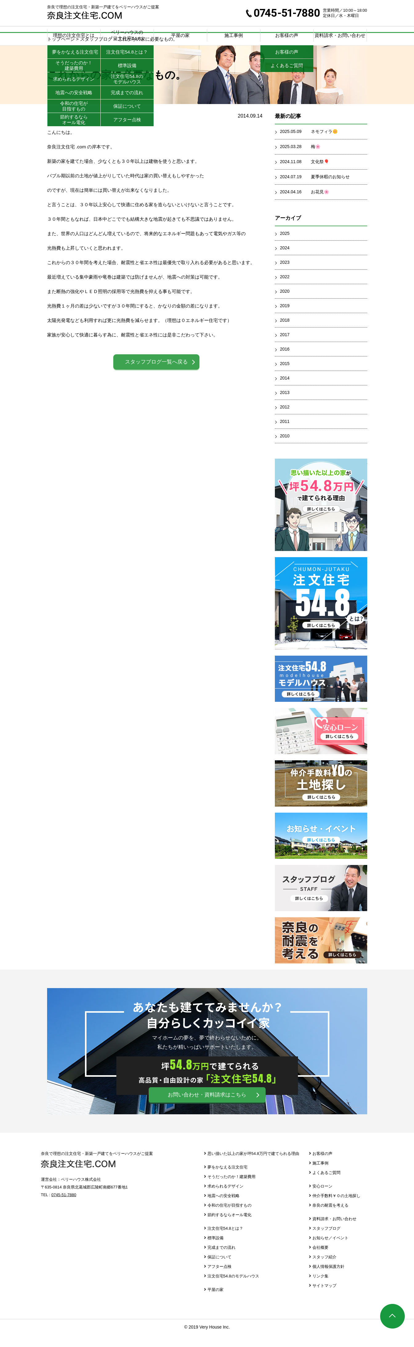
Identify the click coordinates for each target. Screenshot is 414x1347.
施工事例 (233, 35)
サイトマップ (324, 1298)
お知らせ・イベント (321, 848)
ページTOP (392, 1316)
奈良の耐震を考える (321, 953)
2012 (285, 419)
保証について (219, 1269)
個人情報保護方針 (328, 1279)
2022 (285, 289)
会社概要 (320, 1259)
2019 (285, 318)
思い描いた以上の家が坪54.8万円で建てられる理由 (253, 1166)
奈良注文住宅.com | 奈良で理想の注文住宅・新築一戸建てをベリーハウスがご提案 (84, 15)
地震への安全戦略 (223, 1208)
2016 (285, 361)
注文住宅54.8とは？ (225, 1240)
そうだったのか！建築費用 (231, 1189)
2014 (285, 390)
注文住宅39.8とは (321, 615)
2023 (285, 274)
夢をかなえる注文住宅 (227, 1179)
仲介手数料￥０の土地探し (321, 796)
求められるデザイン (225, 1198)
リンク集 (320, 1288)
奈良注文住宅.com (78, 1176)
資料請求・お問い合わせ (340, 35)
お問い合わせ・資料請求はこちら (207, 1107)
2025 (285, 245)
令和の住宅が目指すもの (229, 1217)
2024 (285, 260)
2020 (285, 303)
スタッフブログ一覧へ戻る (156, 374)
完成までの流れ (221, 1259)
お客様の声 (322, 1166)
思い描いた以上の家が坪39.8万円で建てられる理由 (321, 517)
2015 (285, 375)
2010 (285, 448)
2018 (285, 332)
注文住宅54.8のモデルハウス (233, 1288)
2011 (285, 433)
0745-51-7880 (283, 13)
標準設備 (215, 1250)
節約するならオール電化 (229, 1227)
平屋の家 (180, 35)
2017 (285, 346)
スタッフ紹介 (324, 1269)
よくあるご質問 (326, 1185)
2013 (285, 404)
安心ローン (321, 743)
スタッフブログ (321, 900)
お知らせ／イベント (330, 1250)
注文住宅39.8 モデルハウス (321, 691)
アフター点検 (219, 1279)
